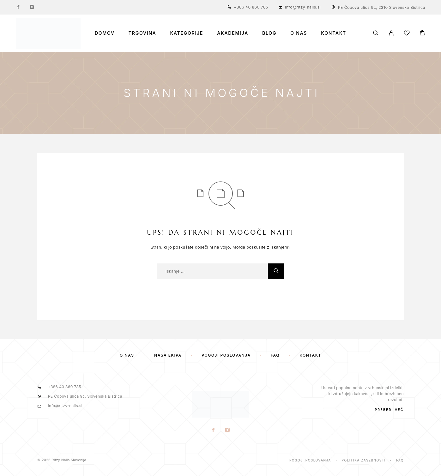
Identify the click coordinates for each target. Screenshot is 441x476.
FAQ (275, 355)
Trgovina (142, 33)
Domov (105, 33)
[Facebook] (18, 7)
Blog (269, 33)
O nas (298, 33)
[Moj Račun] (391, 33)
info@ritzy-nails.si (303, 7)
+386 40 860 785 (251, 7)
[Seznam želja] (406, 34)
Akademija (232, 33)
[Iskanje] (376, 33)
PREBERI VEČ (389, 410)
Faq (400, 460)
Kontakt (333, 33)
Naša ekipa (168, 355)
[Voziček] (422, 33)
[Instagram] (31, 7)
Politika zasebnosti (364, 460)
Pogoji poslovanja (226, 355)
